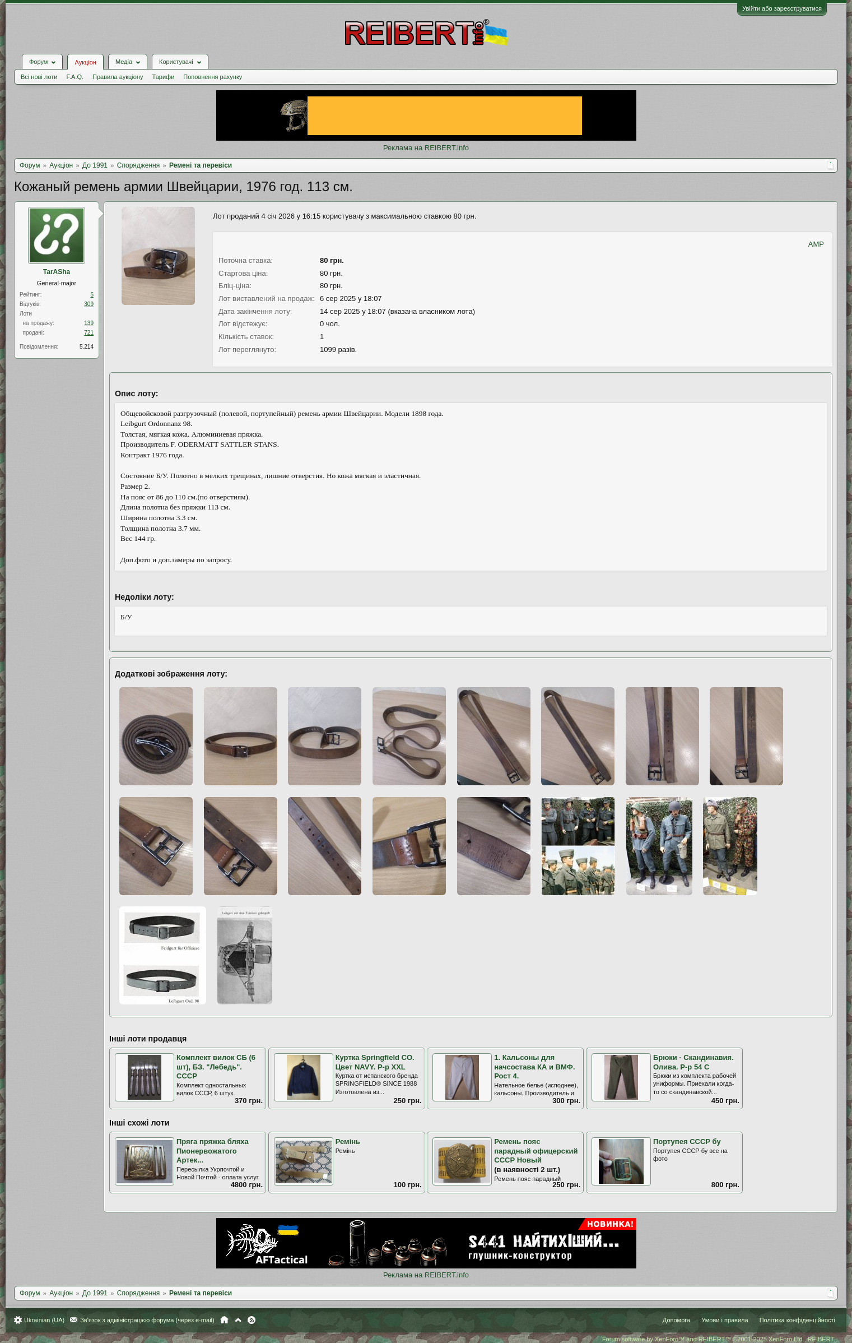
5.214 (87, 347)
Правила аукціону (117, 76)
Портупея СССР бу (687, 1141)
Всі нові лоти (39, 76)
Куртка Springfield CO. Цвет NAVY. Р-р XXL (375, 1062)
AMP (816, 244)
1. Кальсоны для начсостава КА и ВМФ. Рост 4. (534, 1066)
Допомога (676, 1320)
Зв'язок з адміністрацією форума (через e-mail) (147, 1320)
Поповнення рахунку (212, 76)
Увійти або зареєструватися (782, 8)
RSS (251, 1320)
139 (89, 323)
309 (89, 304)
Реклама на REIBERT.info (426, 147)
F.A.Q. (74, 76)
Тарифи (163, 76)
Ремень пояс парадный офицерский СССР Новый (536, 1150)
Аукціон (85, 62)
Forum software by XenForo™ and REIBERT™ (718, 1339)
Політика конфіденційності (797, 1320)
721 (89, 333)
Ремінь (348, 1141)
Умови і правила (724, 1320)
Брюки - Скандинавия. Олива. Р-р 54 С (693, 1062)
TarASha (56, 272)
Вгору (238, 1320)
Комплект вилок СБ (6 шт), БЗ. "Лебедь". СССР (215, 1066)
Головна (224, 1320)
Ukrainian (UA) (44, 1320)
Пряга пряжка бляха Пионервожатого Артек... (212, 1150)
